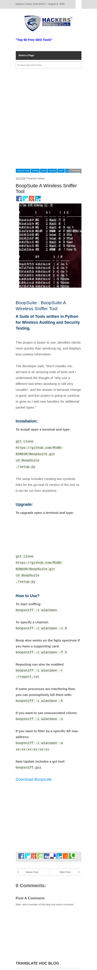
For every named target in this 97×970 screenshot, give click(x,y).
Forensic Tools (23, 171)
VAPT (60, 171)
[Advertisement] (48, 118)
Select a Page (26, 55)
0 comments (75, 171)
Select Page (78, 4)
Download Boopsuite (34, 779)
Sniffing (35, 171)
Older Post (65, 872)
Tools (43, 171)
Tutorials (52, 171)
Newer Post (32, 872)
